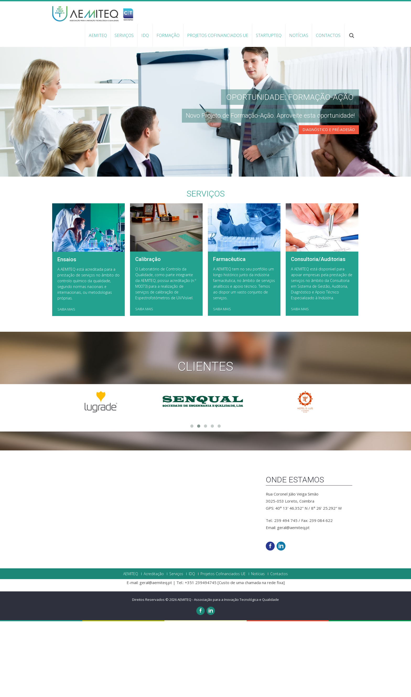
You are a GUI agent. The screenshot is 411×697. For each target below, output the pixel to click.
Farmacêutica (229, 492)
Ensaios (66, 492)
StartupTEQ (269, 35)
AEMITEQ (98, 35)
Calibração (148, 492)
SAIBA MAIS (66, 542)
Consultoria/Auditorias (318, 492)
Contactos (328, 35)
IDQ (145, 35)
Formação (168, 35)
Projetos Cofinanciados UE (217, 35)
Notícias (298, 35)
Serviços (124, 35)
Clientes (205, 599)
